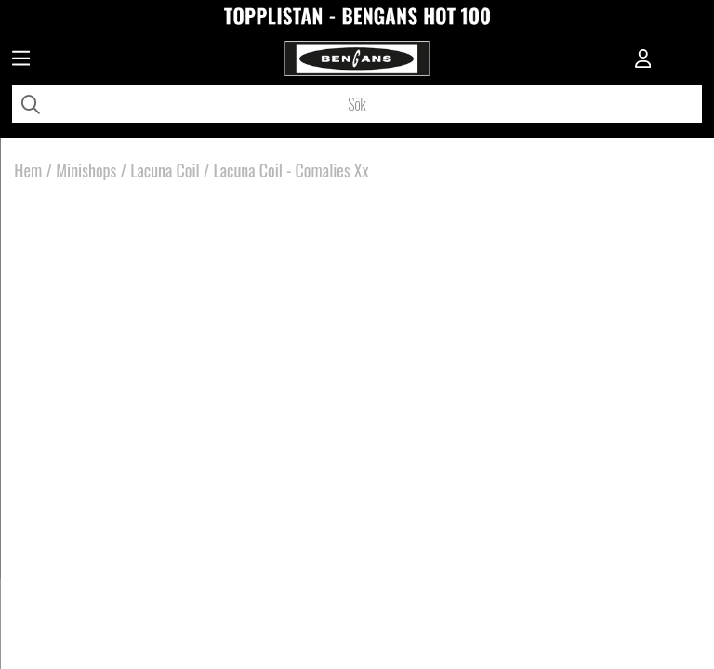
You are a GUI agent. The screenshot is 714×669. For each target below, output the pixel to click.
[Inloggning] (643, 60)
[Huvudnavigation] (21, 60)
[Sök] (357, 104)
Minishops (86, 170)
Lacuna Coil (164, 170)
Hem (28, 170)
